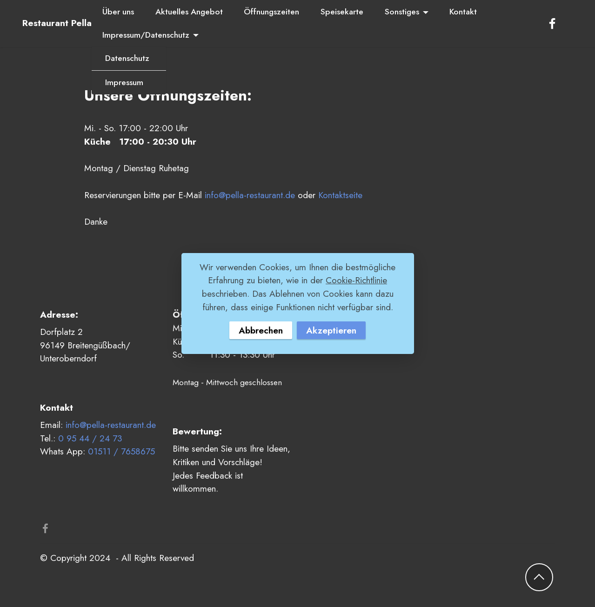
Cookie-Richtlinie (356, 280)
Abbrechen (261, 330)
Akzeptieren (331, 330)
